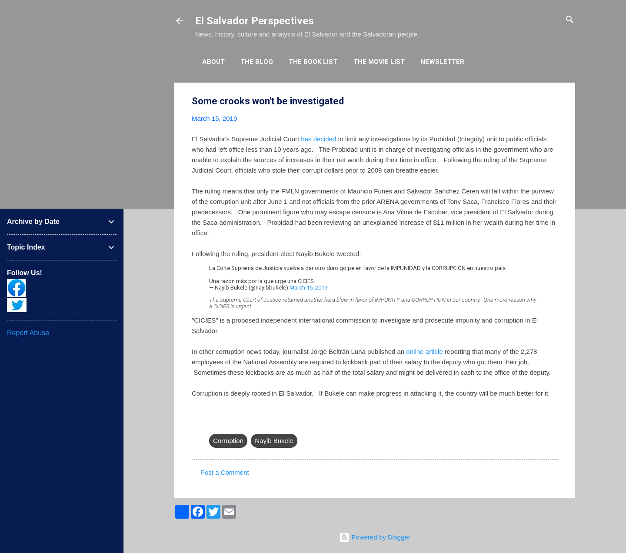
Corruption (228, 440)
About (213, 62)
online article (424, 351)
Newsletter (442, 62)
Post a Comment (224, 472)
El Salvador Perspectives (254, 21)
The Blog (256, 62)
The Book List (313, 62)
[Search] (570, 20)
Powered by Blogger (374, 537)
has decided (318, 139)
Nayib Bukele (274, 440)
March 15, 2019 (308, 287)
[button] (552, 101)
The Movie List (379, 62)
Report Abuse (28, 332)
